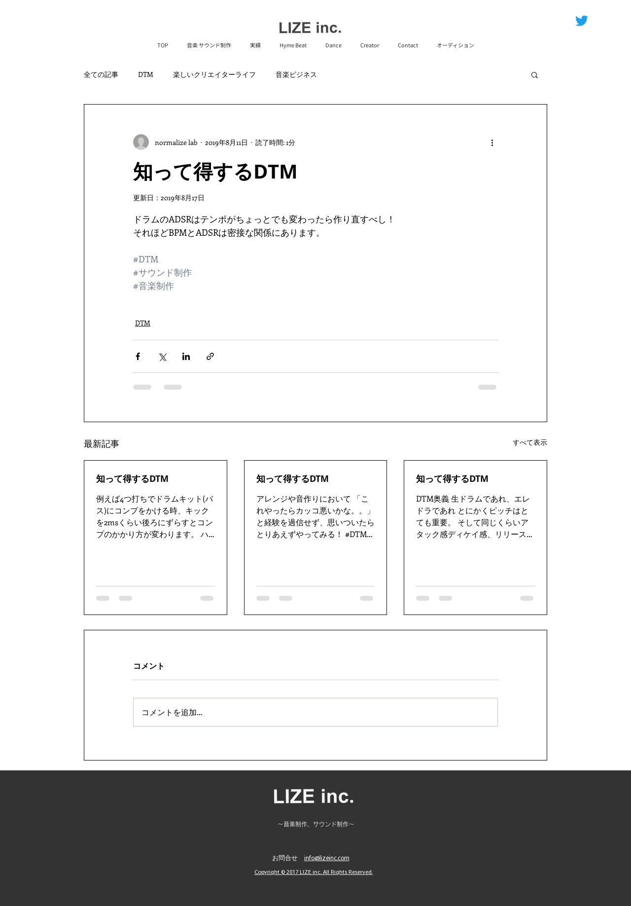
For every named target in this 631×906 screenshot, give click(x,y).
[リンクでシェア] (210, 356)
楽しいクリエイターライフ (214, 74)
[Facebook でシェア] (137, 356)
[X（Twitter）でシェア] (162, 356)
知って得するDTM (132, 478)
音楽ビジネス (296, 74)
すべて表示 (530, 442)
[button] (534, 74)
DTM (145, 74)
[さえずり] (581, 20)
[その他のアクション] (492, 142)
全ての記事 (101, 74)
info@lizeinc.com (327, 858)
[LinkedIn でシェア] (186, 356)
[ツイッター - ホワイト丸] (599, 20)
